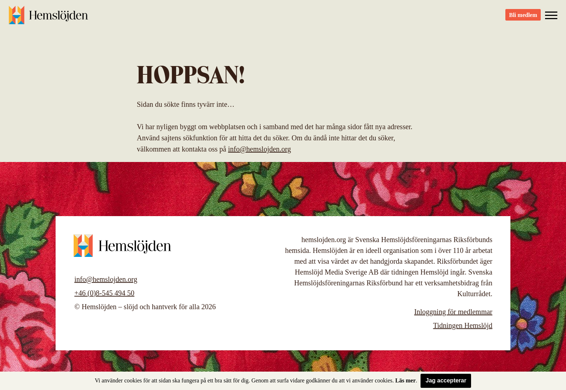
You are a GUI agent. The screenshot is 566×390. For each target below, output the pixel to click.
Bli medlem (523, 18)
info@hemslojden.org (259, 149)
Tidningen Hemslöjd (462, 325)
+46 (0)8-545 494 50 (104, 293)
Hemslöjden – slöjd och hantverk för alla (48, 18)
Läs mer (405, 380)
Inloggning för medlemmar (453, 312)
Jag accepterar (446, 380)
